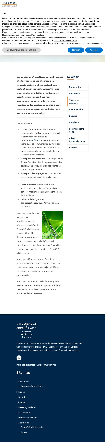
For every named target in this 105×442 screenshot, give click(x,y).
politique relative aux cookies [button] (82, 24)
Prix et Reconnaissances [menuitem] (77, 126)
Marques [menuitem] (22, 389)
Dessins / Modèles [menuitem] (27, 394)
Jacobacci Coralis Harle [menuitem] (32, 373)
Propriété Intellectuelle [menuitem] (32, 414)
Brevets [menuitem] (22, 384)
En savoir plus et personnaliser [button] (21, 50)
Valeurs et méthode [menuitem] (74, 88)
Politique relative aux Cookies (56, 437)
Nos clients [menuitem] (74, 109)
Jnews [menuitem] (24, 419)
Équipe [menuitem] (21, 379)
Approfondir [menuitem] (24, 410)
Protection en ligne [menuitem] (27, 404)
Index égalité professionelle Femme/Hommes (36, 352)
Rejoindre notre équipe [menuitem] (76, 117)
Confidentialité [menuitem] (76, 96)
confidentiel (36, 127)
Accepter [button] (94, 50)
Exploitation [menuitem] (24, 399)
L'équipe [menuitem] (73, 103)
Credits (75, 437)
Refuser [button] (76, 50)
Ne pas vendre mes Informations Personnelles (22, 35)
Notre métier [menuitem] (75, 81)
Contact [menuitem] (73, 135)
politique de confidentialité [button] (65, 40)
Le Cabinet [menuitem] (23, 369)
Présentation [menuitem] (75, 74)
